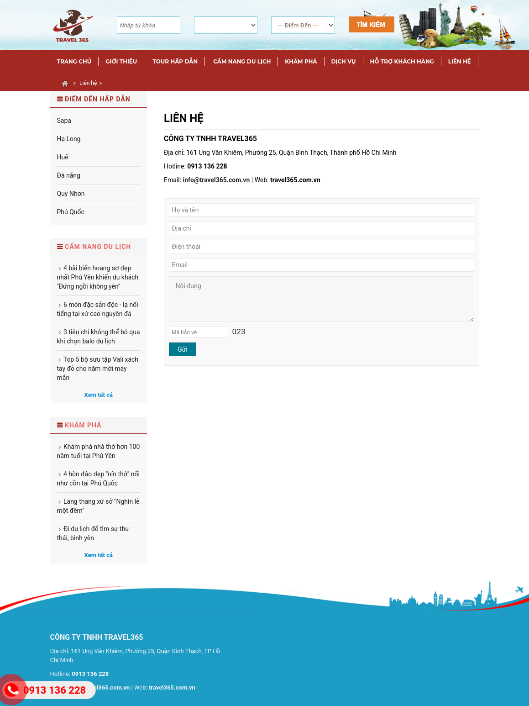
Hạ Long (69, 138)
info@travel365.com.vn (216, 180)
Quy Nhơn (71, 193)
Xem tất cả (98, 394)
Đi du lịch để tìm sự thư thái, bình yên (93, 533)
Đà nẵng (68, 175)
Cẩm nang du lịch (98, 246)
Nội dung (321, 299)
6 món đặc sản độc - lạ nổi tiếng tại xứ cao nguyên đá (97, 309)
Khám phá (83, 425)
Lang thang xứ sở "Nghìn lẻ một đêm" (98, 506)
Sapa (64, 120)
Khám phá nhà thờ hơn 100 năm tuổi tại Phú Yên (98, 451)
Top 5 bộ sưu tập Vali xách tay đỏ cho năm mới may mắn (98, 368)
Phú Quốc (70, 212)
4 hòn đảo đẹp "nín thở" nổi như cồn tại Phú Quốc (98, 478)
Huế (62, 157)
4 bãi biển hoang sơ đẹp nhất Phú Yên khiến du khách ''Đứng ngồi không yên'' (98, 277)
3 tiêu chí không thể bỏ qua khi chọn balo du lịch (98, 336)
